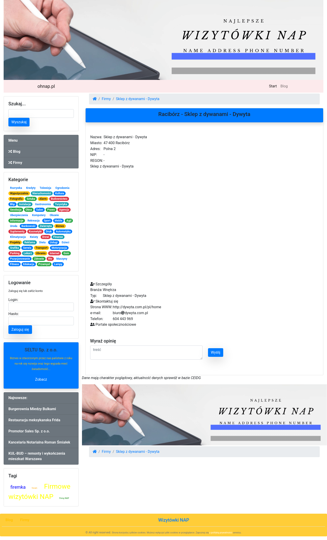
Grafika (14, 247)
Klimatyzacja (18, 237)
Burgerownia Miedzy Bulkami (32, 409)
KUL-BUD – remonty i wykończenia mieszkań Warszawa (36, 456)
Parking (15, 253)
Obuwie (54, 215)
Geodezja (15, 209)
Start (274, 85)
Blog (284, 86)
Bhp (12, 204)
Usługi (54, 242)
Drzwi (45, 237)
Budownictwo (59, 198)
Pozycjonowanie (20, 258)
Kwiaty (34, 237)
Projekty (15, 242)
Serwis (27, 247)
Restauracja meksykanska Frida (34, 420)
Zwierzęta (46, 226)
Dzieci (65, 242)
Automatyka (63, 231)
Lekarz (28, 253)
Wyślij (215, 352)
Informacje (16, 220)
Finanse (58, 237)
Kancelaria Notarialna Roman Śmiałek (39, 442)
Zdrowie (39, 258)
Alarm (43, 198)
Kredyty (30, 188)
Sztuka (31, 198)
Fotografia (16, 198)
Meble (58, 220)
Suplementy (17, 231)
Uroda (13, 226)
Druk (49, 231)
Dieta (42, 242)
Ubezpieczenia (19, 215)
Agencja (64, 209)
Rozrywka (16, 188)
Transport (41, 247)
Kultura (59, 193)
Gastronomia (43, 204)
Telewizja (45, 188)
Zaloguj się (20, 329)
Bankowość (29, 226)
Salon (39, 209)
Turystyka (61, 204)
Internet (54, 253)
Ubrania (41, 253)
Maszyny (61, 258)
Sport (47, 220)
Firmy (15, 162)
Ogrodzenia (62, 188)
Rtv (50, 258)
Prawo (51, 209)
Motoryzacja (59, 247)
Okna (29, 209)
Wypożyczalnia (19, 193)
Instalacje (25, 204)
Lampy (58, 264)
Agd (69, 220)
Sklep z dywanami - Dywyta (137, 99)
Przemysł (44, 264)
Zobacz (41, 379)
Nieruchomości (41, 193)
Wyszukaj (19, 122)
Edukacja (28, 264)
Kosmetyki (35, 231)
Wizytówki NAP (173, 520)
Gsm (66, 253)
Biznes (60, 226)
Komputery (38, 215)
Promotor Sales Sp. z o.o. (29, 431)
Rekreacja (33, 220)
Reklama (29, 242)
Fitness (14, 264)
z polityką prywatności (220, 532)
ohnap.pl (46, 86)
